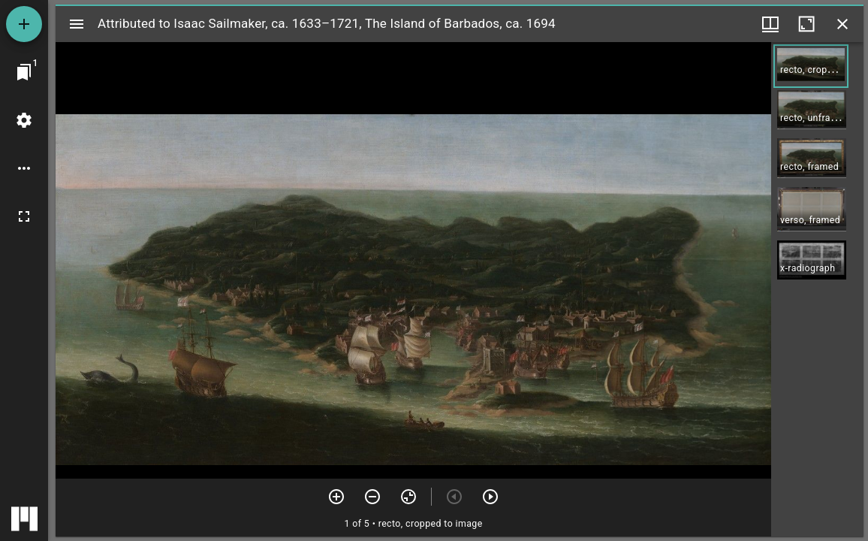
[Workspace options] (24, 168)
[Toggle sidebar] (77, 24)
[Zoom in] (336, 497)
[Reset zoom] (408, 497)
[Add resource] (24, 24)
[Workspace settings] (24, 120)
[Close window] (842, 24)
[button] (811, 66)
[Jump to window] (24, 72)
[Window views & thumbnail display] (770, 24)
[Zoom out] (372, 497)
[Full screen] (24, 216)
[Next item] (490, 497)
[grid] (817, 289)
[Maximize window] (806, 24)
